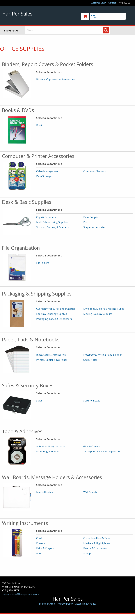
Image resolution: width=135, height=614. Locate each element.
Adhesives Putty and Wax (50, 446)
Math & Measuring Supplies (52, 222)
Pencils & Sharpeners (95, 548)
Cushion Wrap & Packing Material (55, 308)
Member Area (47, 603)
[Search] (106, 30)
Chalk (39, 538)
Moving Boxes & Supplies (97, 314)
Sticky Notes (90, 359)
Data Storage (44, 176)
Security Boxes (91, 400)
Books (40, 125)
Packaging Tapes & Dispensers (54, 319)
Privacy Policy (65, 603)
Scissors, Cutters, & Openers (52, 227)
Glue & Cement (91, 446)
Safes (39, 400)
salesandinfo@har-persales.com (20, 594)
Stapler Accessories (94, 227)
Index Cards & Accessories (51, 354)
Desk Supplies (91, 217)
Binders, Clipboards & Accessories (55, 79)
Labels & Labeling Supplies (51, 314)
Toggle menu (123, 30)
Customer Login (98, 2)
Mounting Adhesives (48, 451)
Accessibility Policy (85, 603)
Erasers (40, 543)
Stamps (87, 553)
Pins (85, 222)
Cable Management (47, 171)
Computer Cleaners (94, 171)
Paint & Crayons (45, 548)
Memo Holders (44, 492)
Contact (112, 2)
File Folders (42, 263)
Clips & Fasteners (46, 217)
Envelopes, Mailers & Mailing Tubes (103, 308)
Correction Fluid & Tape (96, 538)
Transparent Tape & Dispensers (101, 451)
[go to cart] (107, 16)
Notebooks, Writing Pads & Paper (102, 354)
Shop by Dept (11, 30)
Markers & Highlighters (96, 543)
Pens (39, 553)
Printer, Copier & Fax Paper (51, 359)
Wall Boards (90, 492)
